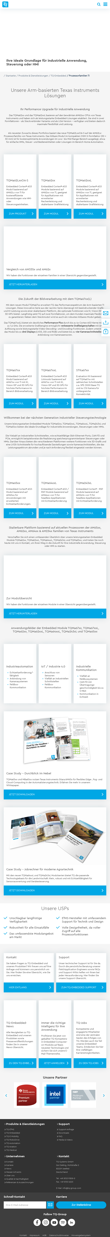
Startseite (11, 76)
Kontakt (23, 1233)
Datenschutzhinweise (59, 1233)
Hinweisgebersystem (81, 1233)
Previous (3, 1093)
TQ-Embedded (58, 76)
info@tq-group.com (72, 1186)
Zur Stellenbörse (81, 1202)
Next (106, 1093)
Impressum (35, 1233)
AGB (44, 1233)
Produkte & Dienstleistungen (33, 76)
